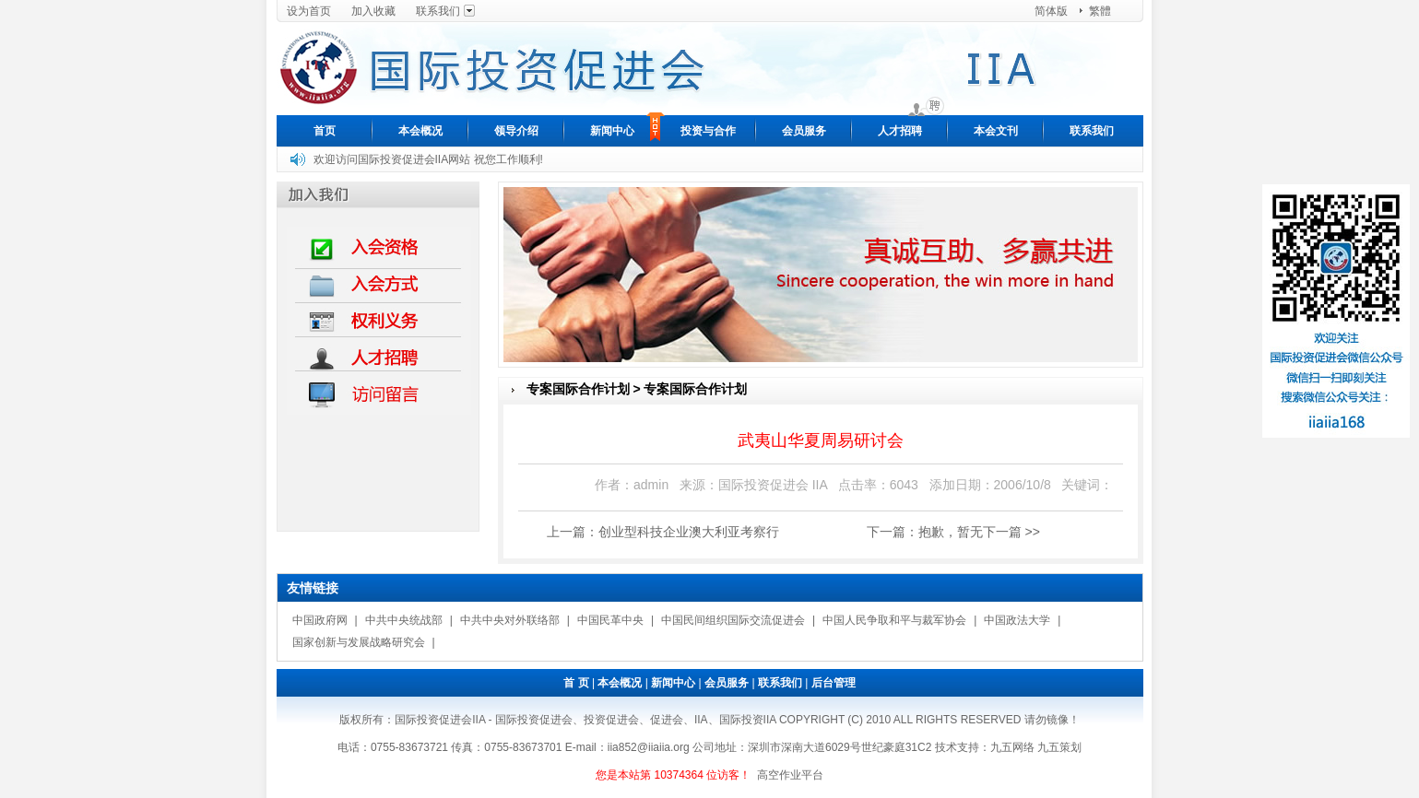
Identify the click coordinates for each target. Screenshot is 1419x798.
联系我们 (438, 11)
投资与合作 (708, 130)
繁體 (1100, 11)
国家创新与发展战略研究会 (358, 642)
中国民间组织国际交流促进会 (733, 620)
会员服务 (804, 130)
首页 (324, 130)
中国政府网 (320, 620)
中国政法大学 (1017, 620)
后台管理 (833, 682)
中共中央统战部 (404, 620)
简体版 (1051, 11)
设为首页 (309, 11)
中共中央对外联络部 (510, 620)
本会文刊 (996, 130)
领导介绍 (516, 130)
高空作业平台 (790, 775)
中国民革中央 (610, 620)
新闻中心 (612, 130)
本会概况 (420, 130)
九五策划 (1059, 747)
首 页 (575, 682)
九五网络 (1012, 747)
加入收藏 (373, 11)
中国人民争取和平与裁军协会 (894, 620)
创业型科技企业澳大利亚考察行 (688, 531)
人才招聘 (900, 130)
